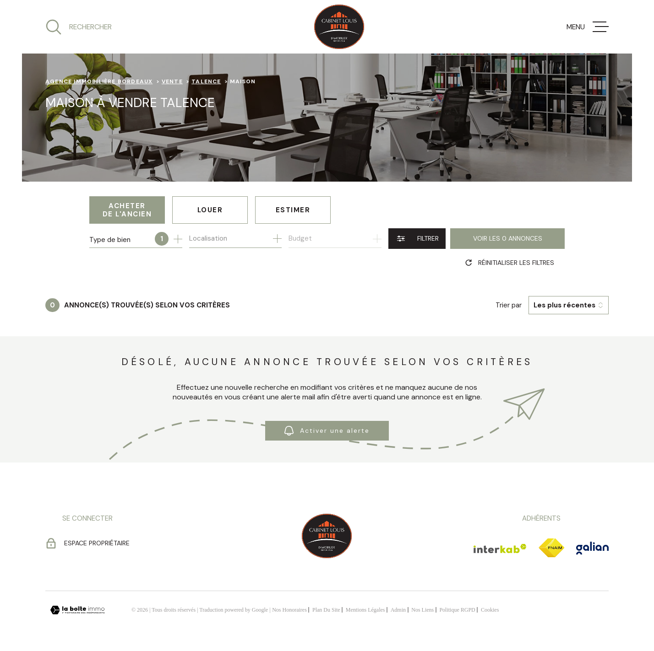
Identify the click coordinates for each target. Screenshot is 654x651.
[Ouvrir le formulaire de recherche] (417, 238)
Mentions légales (365, 610)
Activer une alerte (327, 431)
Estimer (293, 210)
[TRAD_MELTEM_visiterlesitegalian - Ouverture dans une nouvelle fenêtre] (592, 548)
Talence (206, 81)
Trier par (509, 305)
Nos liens (422, 610)
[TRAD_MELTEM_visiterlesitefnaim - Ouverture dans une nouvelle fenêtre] (551, 548)
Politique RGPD (457, 610)
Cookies (490, 610)
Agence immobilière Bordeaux (99, 81)
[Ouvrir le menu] (588, 27)
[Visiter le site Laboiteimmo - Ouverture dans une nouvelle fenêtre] (77, 610)
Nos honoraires (289, 610)
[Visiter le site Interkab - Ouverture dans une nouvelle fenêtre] (500, 548)
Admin (398, 610)
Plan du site (326, 610)
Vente (172, 81)
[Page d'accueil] (339, 27)
